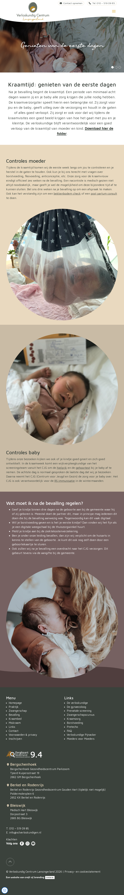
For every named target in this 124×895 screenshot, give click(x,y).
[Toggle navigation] (114, 11)
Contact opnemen (71, 3)
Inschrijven (15, 738)
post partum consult (104, 193)
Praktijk (13, 706)
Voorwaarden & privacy (23, 734)
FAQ (69, 730)
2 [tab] (116, 67)
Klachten (11, 839)
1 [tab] (112, 67)
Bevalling (14, 714)
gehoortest (83, 467)
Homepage (15, 702)
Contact (13, 730)
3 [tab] (120, 67)
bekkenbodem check (67, 193)
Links (12, 726)
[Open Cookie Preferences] (4, 890)
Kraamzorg (73, 718)
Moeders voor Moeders (80, 738)
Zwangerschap (18, 710)
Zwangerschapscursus (80, 714)
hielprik (62, 467)
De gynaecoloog (76, 706)
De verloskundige (77, 702)
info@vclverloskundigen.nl (25, 832)
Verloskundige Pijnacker (81, 734)
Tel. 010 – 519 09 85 (102, 3)
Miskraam (15, 722)
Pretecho (72, 726)
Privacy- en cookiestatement (82, 871)
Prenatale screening (79, 710)
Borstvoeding (75, 722)
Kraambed (15, 718)
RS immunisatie (64, 480)
